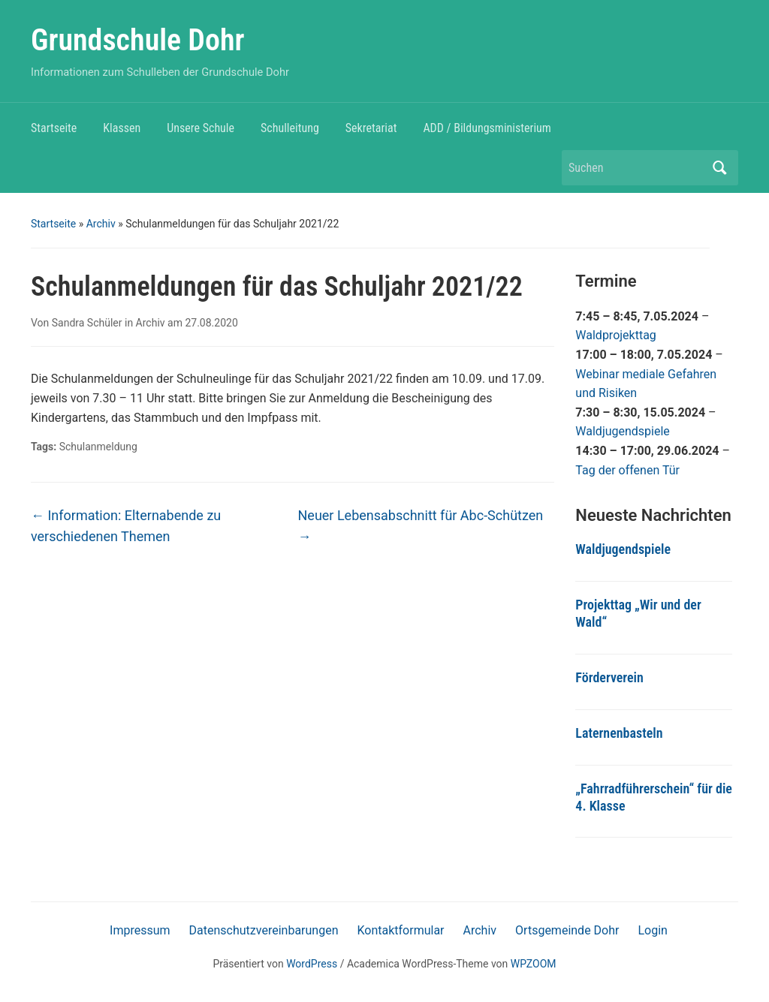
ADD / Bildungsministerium (486, 128)
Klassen (121, 128)
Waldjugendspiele (622, 431)
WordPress (311, 964)
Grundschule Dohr (138, 40)
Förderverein (609, 677)
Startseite (54, 128)
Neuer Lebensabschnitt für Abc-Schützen (421, 526)
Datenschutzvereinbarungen (264, 930)
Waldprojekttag (615, 335)
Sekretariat (371, 128)
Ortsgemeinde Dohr (567, 930)
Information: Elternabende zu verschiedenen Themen (126, 526)
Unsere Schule (200, 128)
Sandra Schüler (87, 323)
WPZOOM (533, 964)
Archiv (101, 224)
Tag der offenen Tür (627, 470)
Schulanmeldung (98, 447)
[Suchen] (636, 168)
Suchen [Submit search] (719, 167)
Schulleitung (290, 128)
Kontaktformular (400, 930)
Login (652, 930)
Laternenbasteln (618, 733)
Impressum (140, 930)
